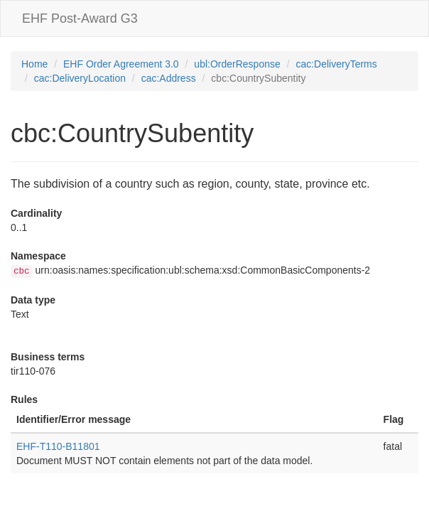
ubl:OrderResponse (237, 64)
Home (34, 64)
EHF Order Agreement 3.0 (121, 64)
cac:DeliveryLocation (80, 78)
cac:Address (168, 78)
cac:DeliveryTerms (335, 64)
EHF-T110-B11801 (58, 446)
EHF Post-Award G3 (80, 18)
